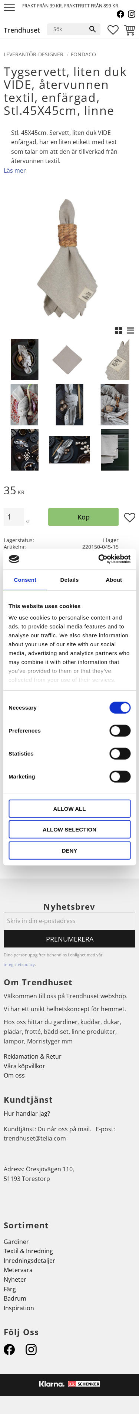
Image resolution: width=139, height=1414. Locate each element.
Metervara (18, 1270)
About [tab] (114, 579)
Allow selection (69, 829)
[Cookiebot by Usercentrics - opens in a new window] (98, 559)
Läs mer (15, 170)
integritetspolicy (19, 964)
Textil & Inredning (28, 1251)
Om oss (14, 1075)
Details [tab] (69, 579)
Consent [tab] (25, 579)
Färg (10, 1289)
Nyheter (15, 1279)
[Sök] (92, 29)
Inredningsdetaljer (29, 1261)
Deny (69, 850)
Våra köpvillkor (24, 1066)
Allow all (69, 808)
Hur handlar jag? (27, 1113)
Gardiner (16, 1242)
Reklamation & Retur (33, 1056)
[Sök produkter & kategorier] (66, 29)
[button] (10, 8)
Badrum (15, 1298)
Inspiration (19, 1308)
